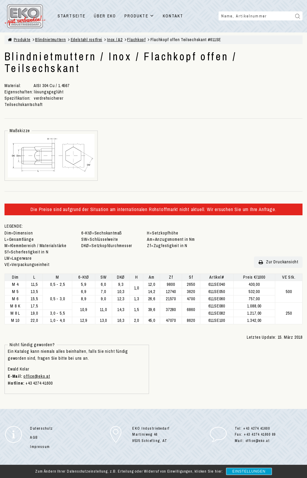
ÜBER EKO (105, 16)
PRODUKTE (139, 16)
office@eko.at (36, 376)
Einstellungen (248, 471)
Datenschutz (41, 428)
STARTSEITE (71, 16)
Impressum (40, 446)
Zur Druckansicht (278, 262)
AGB (34, 437)
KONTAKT (173, 16)
